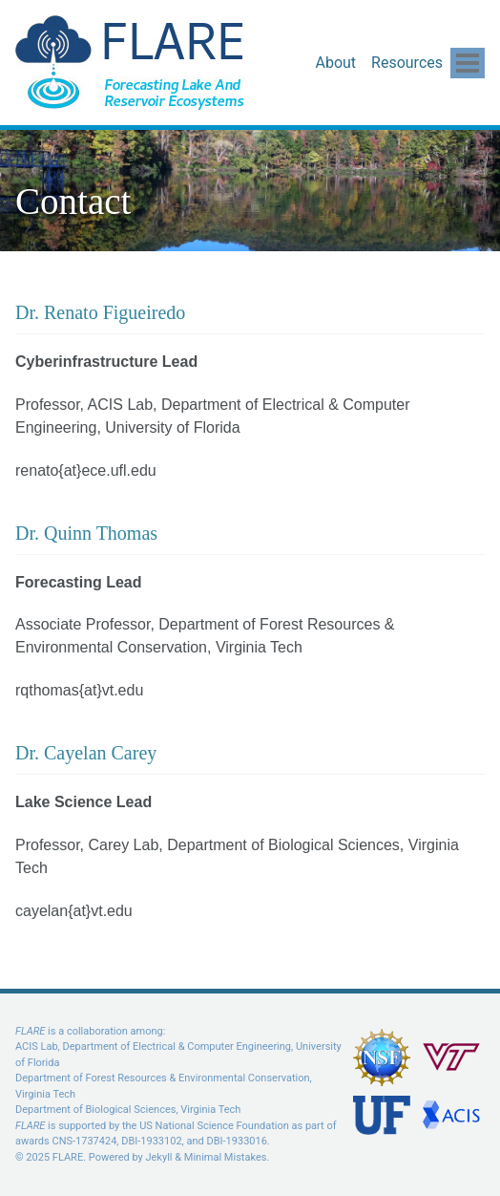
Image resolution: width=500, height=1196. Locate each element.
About (335, 62)
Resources (407, 62)
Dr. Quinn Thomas (86, 533)
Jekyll (158, 1157)
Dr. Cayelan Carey (85, 752)
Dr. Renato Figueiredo (100, 312)
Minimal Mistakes (225, 1157)
